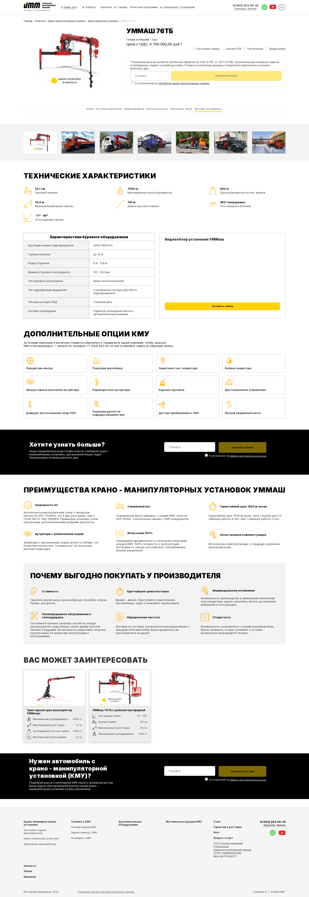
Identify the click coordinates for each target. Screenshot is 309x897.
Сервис (123, 7)
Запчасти (106, 7)
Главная (28, 21)
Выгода (217, 112)
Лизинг (28, 871)
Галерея (50, 112)
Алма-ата (40, 21)
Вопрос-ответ (223, 838)
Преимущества (195, 112)
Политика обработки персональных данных (106, 891)
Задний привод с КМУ (84, 832)
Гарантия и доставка (227, 827)
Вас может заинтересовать (246, 112)
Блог (217, 832)
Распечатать (253, 48)
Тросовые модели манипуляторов (35, 832)
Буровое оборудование (124, 112)
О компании (187, 7)
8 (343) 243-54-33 (273, 823)
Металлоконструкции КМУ (184, 821)
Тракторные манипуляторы (40, 844)
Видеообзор (275, 48)
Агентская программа (144, 7)
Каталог (89, 7)
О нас (217, 821)
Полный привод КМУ (83, 827)
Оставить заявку (222, 316)
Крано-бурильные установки (103, 21)
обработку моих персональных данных (184, 84)
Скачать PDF (231, 48)
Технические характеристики (82, 112)
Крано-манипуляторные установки (66, 21)
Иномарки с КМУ (81, 838)
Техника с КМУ (81, 821)
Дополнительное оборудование (130, 823)
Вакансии (170, 7)
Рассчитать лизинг (206, 48)
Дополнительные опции (162, 112)
